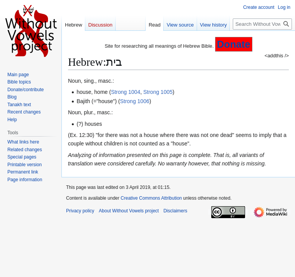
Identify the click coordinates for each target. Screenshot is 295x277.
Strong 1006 (134, 101)
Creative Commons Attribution (151, 198)
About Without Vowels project (129, 211)
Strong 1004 (125, 92)
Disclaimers (175, 211)
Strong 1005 (157, 92)
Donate (233, 44)
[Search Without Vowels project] (262, 24)
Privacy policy (80, 211)
